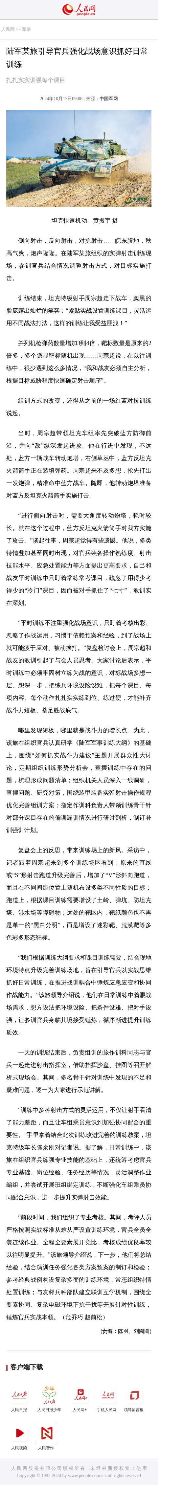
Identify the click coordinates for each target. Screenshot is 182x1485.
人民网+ (80, 1398)
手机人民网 (107, 1398)
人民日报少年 (49, 1398)
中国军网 (109, 98)
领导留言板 (134, 1398)
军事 (26, 29)
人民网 (8, 29)
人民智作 (46, 1436)
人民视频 (19, 1436)
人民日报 (19, 1398)
